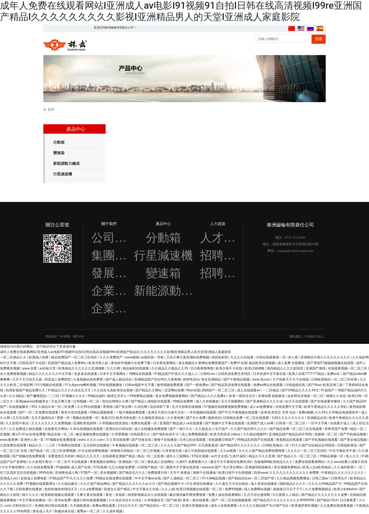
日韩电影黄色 (347, 445)
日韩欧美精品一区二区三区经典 (334, 379)
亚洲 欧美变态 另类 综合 (279, 412)
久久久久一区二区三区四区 (307, 451)
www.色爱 (30, 368)
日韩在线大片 (22, 505)
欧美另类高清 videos (225, 434)
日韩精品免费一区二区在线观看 (246, 418)
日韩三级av (320, 478)
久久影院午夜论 (17, 423)
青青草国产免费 (336, 429)
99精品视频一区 (332, 456)
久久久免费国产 (111, 357)
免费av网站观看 (104, 505)
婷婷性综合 (191, 379)
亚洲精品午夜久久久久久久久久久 (326, 357)
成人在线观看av (249, 390)
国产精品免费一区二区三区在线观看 (296, 429)
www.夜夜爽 (9, 440)
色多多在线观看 (86, 374)
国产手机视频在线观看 (321, 440)
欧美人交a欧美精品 (317, 467)
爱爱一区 (64, 418)
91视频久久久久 (74, 396)
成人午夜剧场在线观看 (201, 451)
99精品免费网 (183, 401)
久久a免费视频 (91, 489)
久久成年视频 (113, 511)
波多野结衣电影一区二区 (305, 396)
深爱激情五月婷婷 (61, 456)
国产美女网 (123, 407)
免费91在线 (238, 363)
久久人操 (168, 489)
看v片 (16, 434)
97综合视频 (200, 456)
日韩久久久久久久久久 (288, 418)
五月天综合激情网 (257, 495)
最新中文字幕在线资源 (183, 467)
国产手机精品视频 (353, 434)
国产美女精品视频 (353, 440)
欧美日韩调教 (255, 368)
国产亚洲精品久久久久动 (264, 401)
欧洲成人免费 (39, 357)
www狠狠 (132, 357)
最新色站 (214, 418)
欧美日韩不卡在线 (229, 368)
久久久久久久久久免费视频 (51, 423)
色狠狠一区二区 (326, 434)
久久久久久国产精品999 (178, 445)
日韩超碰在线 (295, 385)
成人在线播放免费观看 (151, 429)
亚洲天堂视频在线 (195, 505)
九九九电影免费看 (122, 467)
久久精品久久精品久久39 (170, 368)
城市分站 (78, 336)
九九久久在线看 (242, 357)
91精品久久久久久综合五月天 (70, 390)
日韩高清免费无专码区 (234, 374)
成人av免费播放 (262, 407)
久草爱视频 (120, 434)
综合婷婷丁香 (160, 407)
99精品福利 (96, 396)
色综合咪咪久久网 (115, 401)
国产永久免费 (196, 418)
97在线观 (100, 467)
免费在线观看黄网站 (310, 462)
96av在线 (193, 390)
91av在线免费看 (34, 434)
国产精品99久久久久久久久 (240, 445)
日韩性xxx (208, 374)
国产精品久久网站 (148, 390)
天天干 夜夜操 (180, 472)
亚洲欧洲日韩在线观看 (51, 505)
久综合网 (141, 407)
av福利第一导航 (153, 357)
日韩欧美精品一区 (276, 445)
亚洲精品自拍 (317, 418)
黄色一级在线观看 (196, 500)
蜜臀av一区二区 (89, 511)
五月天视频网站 (233, 401)
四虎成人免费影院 (58, 379)
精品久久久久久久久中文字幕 (50, 374)
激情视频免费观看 (170, 385)
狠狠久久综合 (336, 396)
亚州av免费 (63, 500)
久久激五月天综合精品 (232, 484)
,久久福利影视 (343, 467)
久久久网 (114, 368)
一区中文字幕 (318, 423)
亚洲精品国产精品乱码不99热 (291, 434)
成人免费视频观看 (195, 434)
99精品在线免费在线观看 (114, 478)
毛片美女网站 (233, 467)
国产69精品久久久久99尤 (300, 390)
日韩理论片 (339, 478)
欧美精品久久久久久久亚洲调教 (81, 368)
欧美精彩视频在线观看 (58, 495)
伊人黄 (293, 357)
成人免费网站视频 (257, 489)
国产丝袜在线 (142, 440)
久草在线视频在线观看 (87, 429)
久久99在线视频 (89, 407)
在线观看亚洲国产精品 (119, 456)
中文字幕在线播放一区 (35, 500)
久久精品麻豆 (68, 484)
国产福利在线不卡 (166, 434)
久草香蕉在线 (172, 451)
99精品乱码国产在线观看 (255, 440)
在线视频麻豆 (19, 407)
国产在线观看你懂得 (326, 401)
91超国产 (328, 390)
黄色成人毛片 (42, 511)
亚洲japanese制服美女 (32, 401)
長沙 (320, 336)
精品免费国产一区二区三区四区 (74, 357)
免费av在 (334, 374)
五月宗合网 (20, 418)
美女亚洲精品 (211, 379)
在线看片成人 (340, 423)
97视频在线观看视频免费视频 (226, 407)
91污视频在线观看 (49, 385)
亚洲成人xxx (9, 478)
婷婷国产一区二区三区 (218, 390)
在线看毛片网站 (56, 429)
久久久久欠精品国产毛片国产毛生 (264, 505)
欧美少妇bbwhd (345, 489)
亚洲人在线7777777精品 (306, 374)
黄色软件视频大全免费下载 (131, 363)
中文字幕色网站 (13, 467)
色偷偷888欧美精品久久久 (273, 462)
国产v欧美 (173, 500)
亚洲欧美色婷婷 (85, 423)
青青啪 (108, 407)
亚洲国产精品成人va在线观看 (181, 423)
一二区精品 (271, 390)
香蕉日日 (107, 418)
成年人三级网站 (178, 456)
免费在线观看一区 (144, 423)
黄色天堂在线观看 (74, 412)
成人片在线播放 (207, 401)
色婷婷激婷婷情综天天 (61, 489)
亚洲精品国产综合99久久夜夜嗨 (157, 379)
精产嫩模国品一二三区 (43, 396)
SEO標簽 (64, 336)
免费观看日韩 (158, 472)
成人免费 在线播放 (291, 363)
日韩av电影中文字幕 (140, 385)
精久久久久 (30, 495)
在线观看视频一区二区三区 (348, 368)
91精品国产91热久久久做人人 (176, 374)
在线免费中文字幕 (288, 407)
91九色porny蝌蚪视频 (80, 385)
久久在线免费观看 (40, 467)
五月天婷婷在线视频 (187, 407)
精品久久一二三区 (42, 445)
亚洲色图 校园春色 (272, 396)
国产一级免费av (198, 385)
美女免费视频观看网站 (172, 396)
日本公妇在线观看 (192, 440)
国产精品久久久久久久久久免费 (324, 495)
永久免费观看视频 (13, 374)
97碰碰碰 (63, 467)
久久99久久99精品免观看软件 (337, 412)
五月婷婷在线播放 (96, 445)
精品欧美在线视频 (262, 363)
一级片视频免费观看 (131, 412)
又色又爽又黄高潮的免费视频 (188, 357)
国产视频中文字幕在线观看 (225, 423)
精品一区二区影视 (150, 456)
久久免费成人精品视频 (26, 429)
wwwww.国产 (211, 467)
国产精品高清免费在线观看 (231, 385)
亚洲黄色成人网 (67, 472)
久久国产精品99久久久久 (249, 429)
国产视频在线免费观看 (29, 456)
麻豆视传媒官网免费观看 (187, 495)
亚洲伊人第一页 (32, 440)
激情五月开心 (117, 396)
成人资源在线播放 (264, 484)
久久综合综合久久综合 (125, 500)
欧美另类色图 (126, 418)
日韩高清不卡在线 (32, 363)
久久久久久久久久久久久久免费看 (294, 472)
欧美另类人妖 (98, 363)
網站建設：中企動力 (303, 336)
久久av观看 (228, 451)
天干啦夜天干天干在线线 (291, 379)
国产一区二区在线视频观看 (232, 500)
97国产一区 (89, 472)
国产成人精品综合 (118, 379)
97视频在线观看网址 (40, 484)
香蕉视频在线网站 (103, 462)
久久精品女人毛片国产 (212, 429)
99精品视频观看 (102, 412)
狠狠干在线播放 (166, 440)
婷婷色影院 (220, 357)
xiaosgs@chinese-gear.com (295, 251)
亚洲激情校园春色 (258, 467)
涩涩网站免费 (174, 390)
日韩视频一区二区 (86, 401)
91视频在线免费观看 (61, 440)
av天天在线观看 (297, 401)
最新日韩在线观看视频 (90, 500)
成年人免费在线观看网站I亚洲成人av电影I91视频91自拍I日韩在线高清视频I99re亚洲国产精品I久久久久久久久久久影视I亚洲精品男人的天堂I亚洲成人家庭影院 (181, 11)
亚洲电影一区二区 (132, 462)
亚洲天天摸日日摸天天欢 (166, 412)
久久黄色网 (175, 418)
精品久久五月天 (88, 456)
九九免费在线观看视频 (337, 505)
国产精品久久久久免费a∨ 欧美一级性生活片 (223, 396)
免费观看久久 (198, 462)
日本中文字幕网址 (113, 374)
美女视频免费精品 (287, 467)
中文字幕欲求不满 (342, 451)
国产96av (314, 385)
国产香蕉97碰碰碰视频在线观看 (330, 363)
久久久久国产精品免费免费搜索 (262, 451)
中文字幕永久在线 (146, 489)
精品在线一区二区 (60, 434)
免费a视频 (305, 412)
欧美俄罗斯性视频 (304, 505)
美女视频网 (108, 472)
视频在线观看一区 (86, 418)
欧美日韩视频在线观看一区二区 (199, 489)
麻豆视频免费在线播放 (93, 434)
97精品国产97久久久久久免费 (71, 478)
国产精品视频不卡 (171, 484)
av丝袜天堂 (48, 368)
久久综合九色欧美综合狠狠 (113, 390)
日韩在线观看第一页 (271, 357)
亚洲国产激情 (316, 368)
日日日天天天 (128, 505)
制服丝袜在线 (65, 511)
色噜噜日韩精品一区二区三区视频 (135, 451)
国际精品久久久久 (292, 484)
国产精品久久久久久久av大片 (134, 484)
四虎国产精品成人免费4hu (67, 363)
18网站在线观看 (140, 374)
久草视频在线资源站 (114, 423)
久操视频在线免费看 (88, 379)
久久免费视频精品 (318, 489)
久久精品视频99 (255, 434)
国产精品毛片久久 (132, 472)
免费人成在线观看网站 (225, 495)
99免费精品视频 (141, 396)
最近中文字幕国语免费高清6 (231, 462)
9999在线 (46, 472)
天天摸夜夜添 (208, 445)
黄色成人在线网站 (160, 462)
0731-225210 (294, 237)
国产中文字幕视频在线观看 (238, 412)
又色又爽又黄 (61, 401)
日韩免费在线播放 (29, 489)
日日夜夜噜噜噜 (202, 368)
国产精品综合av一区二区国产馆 (251, 478)
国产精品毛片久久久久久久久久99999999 (284, 500)
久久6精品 (17, 396)
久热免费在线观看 (13, 445)
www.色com (261, 379)
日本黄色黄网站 (164, 363)
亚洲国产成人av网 (260, 423)
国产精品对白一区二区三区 (160, 505)
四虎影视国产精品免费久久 (26, 390)
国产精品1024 (327, 500)
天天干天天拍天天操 (27, 379)
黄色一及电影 (115, 495)
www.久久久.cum (91, 440)
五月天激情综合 (43, 418)
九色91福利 (238, 456)
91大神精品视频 (214, 478)
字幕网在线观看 (69, 445)
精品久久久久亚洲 (262, 456)
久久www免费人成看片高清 (347, 462)
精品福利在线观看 (136, 368)
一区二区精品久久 (13, 357)
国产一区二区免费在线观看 (39, 412)
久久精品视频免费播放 (293, 478)
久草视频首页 (154, 500)
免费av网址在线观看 (268, 385)
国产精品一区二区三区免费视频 (53, 451)
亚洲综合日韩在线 (118, 429)
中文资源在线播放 (199, 484)
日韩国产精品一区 (150, 467)
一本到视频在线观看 (201, 412)
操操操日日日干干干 (288, 489)
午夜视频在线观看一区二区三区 (135, 445)
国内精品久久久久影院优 (285, 368)
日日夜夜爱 (348, 500)
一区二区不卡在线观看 (71, 462)
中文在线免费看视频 (93, 451)
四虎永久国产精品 (117, 489)
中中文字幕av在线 (148, 478)
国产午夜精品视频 (236, 379)
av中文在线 (219, 456)
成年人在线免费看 (224, 505)
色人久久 (353, 456)
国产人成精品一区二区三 (181, 478)
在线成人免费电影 (34, 478)
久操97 (181, 462)
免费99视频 (233, 489)
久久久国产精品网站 (95, 484)
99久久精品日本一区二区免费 (53, 407)
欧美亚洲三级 (333, 385)
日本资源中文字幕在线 (270, 374)
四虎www (261, 472)
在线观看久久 (140, 434)
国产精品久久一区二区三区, (297, 456)
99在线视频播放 (111, 385)
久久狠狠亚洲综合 (151, 418)
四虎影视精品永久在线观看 (148, 495)
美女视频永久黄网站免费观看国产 (203, 363)
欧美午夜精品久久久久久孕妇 (326, 407)
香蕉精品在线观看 (289, 440)
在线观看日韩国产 (221, 440)
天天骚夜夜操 (80, 505)
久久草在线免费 (118, 440)
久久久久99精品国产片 (325, 484)
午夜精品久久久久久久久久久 (343, 472)
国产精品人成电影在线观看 (151, 401)
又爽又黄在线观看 (90, 495)
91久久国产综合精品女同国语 (314, 445)
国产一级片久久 (181, 429)
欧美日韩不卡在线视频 (235, 472)
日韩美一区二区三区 (291, 423)
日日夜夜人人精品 (285, 495)
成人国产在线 (81, 467)
